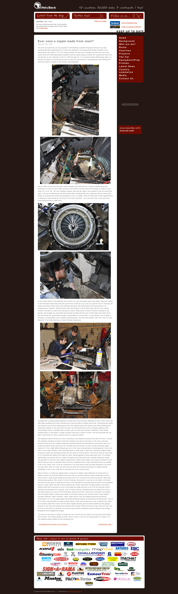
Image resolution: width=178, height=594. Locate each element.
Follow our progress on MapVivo (131, 27)
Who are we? (127, 44)
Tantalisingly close (105, 524)
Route (123, 47)
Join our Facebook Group (129, 23)
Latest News (127, 66)
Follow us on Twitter (100, 21)
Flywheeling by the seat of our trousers (53, 524)
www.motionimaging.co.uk (74, 591)
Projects (124, 54)
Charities (125, 50)
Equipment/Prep (129, 60)
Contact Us (126, 78)
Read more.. (44, 28)
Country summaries (126, 70)
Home (122, 38)
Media (123, 75)
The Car (124, 57)
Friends (124, 63)
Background (127, 41)
